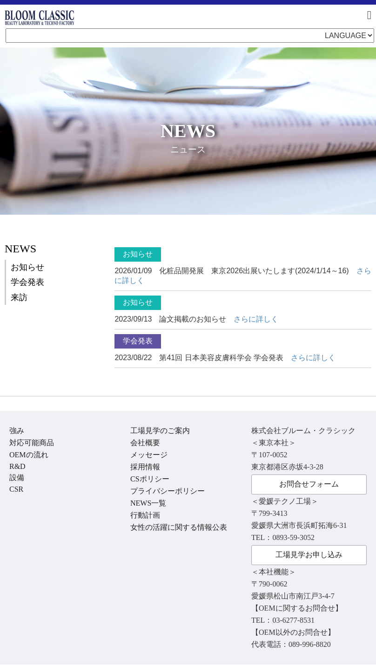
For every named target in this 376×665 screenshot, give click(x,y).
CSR (16, 489)
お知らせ (27, 267)
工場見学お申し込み (308, 555)
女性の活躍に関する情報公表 (178, 527)
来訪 (19, 297)
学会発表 (27, 282)
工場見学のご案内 (160, 431)
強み (16, 431)
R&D (17, 466)
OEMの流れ (28, 455)
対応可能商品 (31, 443)
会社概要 (145, 443)
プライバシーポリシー (167, 491)
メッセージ (149, 455)
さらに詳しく (256, 319)
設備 (16, 477)
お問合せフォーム (309, 484)
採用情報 (145, 467)
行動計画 (145, 515)
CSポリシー (149, 479)
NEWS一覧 (148, 503)
